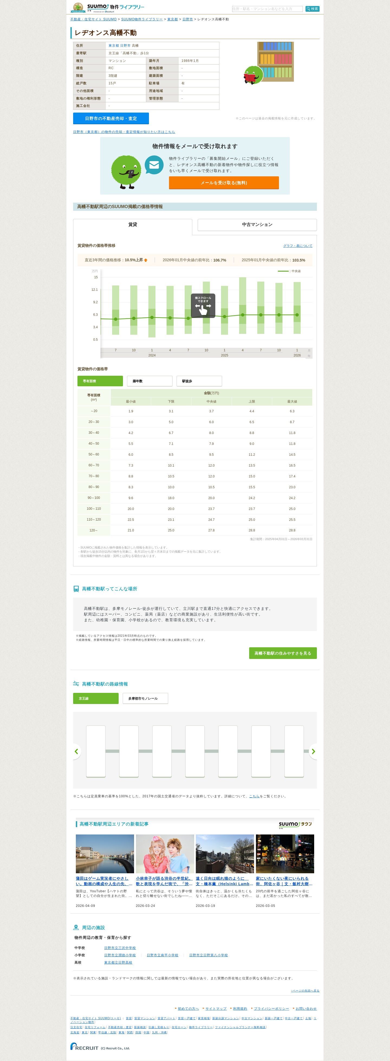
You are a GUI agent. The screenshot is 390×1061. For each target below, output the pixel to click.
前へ (77, 751)
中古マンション (252, 1018)
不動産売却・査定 (120, 1027)
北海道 (74, 1032)
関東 (93, 1032)
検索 (314, 9)
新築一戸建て (274, 1018)
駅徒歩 (187, 381)
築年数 (137, 381)
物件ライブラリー (201, 1027)
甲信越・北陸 (107, 1032)
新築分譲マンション (225, 1018)
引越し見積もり (158, 1027)
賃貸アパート (167, 1018)
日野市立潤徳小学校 (120, 955)
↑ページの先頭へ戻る (305, 990)
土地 (308, 1018)
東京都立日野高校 (118, 962)
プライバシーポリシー (271, 1009)
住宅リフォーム (95, 1027)
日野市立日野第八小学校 (208, 955)
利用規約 (240, 1009)
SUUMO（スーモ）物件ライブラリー (107, 8)
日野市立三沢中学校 (120, 948)
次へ (313, 751)
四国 (138, 1032)
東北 (85, 1032)
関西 (130, 1032)
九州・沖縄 (159, 1032)
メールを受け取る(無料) (224, 182)
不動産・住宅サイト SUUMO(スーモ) (95, 1018)
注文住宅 (76, 1027)
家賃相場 (204, 1018)
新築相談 (140, 1027)
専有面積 (89, 381)
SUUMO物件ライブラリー (142, 19)
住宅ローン (179, 1027)
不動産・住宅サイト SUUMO (93, 19)
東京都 (172, 19)
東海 (122, 1032)
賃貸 (129, 1018)
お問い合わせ (306, 1009)
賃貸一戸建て (187, 1018)
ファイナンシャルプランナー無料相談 (240, 1027)
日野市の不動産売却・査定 (111, 118)
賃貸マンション (144, 1018)
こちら (254, 796)
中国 (147, 1032)
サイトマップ (216, 1009)
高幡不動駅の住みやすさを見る (283, 653)
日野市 (188, 19)
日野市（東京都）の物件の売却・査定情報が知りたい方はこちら (124, 132)
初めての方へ (188, 1009)
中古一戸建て (294, 1018)
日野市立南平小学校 (162, 955)
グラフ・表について (298, 246)
